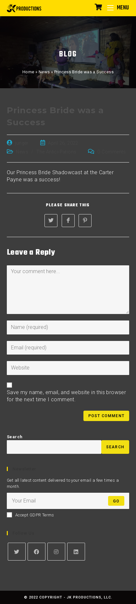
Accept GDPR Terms (30, 514)
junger (21, 143)
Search (14, 436)
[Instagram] (56, 552)
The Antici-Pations (56, 152)
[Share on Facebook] (68, 220)
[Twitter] (17, 552)
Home (28, 71)
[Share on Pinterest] (85, 220)
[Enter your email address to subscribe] (68, 501)
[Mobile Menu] (115, 8)
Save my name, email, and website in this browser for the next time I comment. (66, 396)
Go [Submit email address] (116, 501)
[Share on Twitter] (50, 220)
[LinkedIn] (76, 552)
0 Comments (111, 152)
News (44, 71)
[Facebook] (36, 552)
